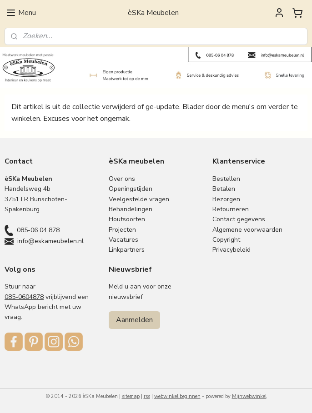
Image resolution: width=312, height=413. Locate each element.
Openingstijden (130, 188)
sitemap (131, 396)
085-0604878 (24, 297)
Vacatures (123, 239)
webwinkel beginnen (177, 396)
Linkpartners (127, 249)
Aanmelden (134, 320)
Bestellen (226, 178)
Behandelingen (130, 209)
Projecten (122, 229)
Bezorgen (226, 199)
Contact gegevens (238, 219)
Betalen (223, 188)
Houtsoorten (127, 219)
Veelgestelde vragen (139, 199)
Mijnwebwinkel (249, 396)
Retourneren (230, 209)
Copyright (226, 239)
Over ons (122, 178)
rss (147, 396)
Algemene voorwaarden (247, 229)
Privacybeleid (231, 249)
